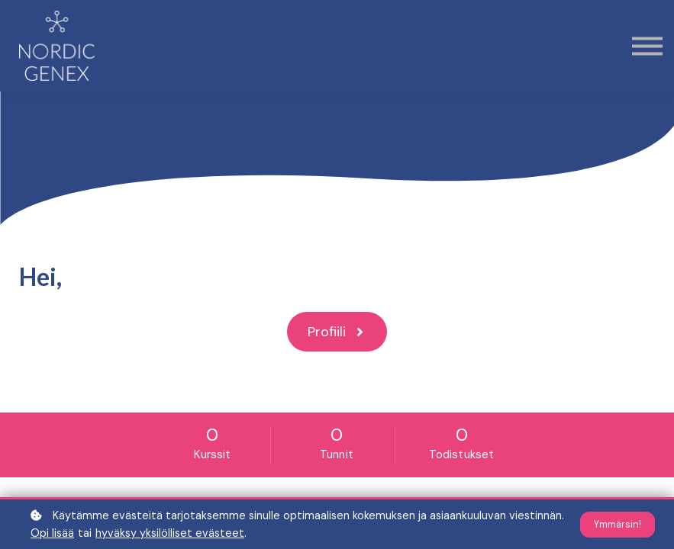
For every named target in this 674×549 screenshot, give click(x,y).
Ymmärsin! (617, 524)
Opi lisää (52, 533)
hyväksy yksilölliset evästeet (169, 533)
